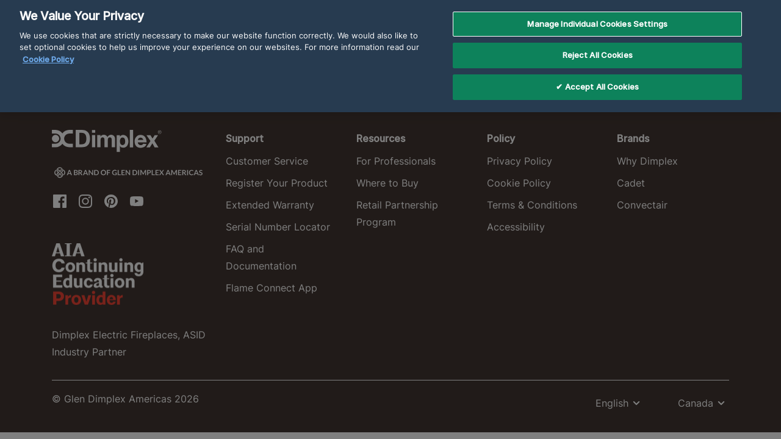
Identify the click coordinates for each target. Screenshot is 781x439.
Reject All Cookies (598, 47)
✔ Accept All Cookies (597, 78)
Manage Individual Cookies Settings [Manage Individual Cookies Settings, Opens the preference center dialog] (597, 15)
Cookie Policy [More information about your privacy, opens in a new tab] (48, 50)
